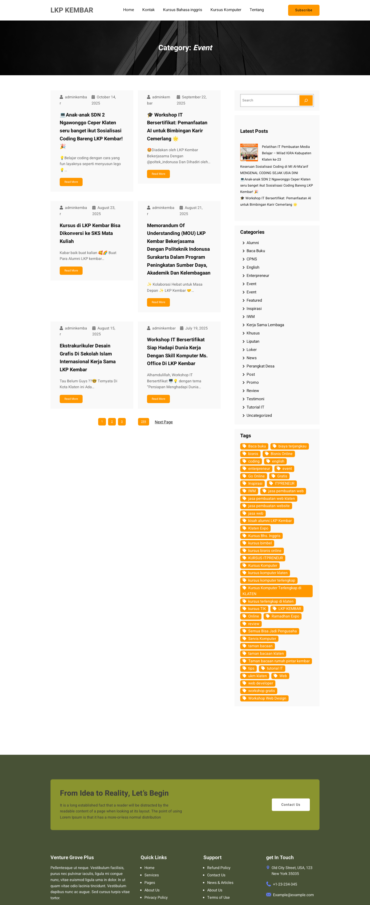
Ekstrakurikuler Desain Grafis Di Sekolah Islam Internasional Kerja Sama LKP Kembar (88, 357)
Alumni (253, 243)
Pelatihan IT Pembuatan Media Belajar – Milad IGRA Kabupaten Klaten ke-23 (286, 153)
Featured (254, 300)
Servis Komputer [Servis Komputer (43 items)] (262, 639)
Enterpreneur (258, 276)
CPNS (252, 259)
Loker (252, 350)
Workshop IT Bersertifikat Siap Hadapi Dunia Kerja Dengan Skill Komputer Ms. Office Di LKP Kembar (177, 351)
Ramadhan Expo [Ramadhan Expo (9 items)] (285, 616)
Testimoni (255, 399)
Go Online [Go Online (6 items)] (256, 476)
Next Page (164, 422)
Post (251, 374)
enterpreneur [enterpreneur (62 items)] (259, 468)
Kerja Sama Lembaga (265, 325)
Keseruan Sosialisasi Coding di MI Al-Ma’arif (274, 166)
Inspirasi (254, 309)
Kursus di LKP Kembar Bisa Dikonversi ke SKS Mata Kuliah (90, 233)
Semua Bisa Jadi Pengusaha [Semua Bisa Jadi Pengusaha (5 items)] (272, 631)
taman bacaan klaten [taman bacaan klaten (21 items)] (266, 653)
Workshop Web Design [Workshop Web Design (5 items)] (267, 698)
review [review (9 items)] (253, 624)
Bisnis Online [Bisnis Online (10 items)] (282, 454)
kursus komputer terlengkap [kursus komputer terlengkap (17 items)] (271, 580)
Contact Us (290, 879)
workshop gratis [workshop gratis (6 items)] (261, 691)
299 (143, 421)
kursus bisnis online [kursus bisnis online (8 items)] (265, 551)
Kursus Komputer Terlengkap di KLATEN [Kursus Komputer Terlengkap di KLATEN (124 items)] (272, 591)
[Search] (306, 100)
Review (253, 391)
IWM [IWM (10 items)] (252, 491)
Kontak (148, 10)
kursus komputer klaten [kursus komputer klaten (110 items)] (268, 573)
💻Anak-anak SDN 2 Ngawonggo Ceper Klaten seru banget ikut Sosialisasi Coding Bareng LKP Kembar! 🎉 (91, 130)
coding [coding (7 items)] (254, 461)
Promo (253, 382)
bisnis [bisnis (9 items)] (253, 454)
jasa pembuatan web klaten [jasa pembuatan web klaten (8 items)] (271, 498)
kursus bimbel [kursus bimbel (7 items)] (260, 543)
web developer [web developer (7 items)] (260, 683)
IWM (251, 317)
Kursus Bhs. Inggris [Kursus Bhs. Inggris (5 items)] (264, 536)
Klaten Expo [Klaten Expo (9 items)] (258, 528)
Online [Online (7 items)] (253, 616)
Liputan (253, 341)
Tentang (257, 10)
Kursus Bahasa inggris (182, 10)
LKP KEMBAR (71, 10)
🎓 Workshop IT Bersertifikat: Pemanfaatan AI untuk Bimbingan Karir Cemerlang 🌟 (177, 126)
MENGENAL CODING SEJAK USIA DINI (269, 173)
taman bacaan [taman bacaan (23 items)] (260, 646)
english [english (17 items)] (278, 461)
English (253, 267)
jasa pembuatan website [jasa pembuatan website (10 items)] (269, 506)
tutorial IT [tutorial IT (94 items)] (275, 668)
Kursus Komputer (225, 10)
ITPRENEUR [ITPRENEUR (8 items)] (284, 483)
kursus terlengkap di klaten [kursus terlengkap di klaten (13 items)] (271, 601)
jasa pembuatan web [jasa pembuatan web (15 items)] (286, 491)
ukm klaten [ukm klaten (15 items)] (257, 676)
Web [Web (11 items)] (283, 676)
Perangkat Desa (260, 366)
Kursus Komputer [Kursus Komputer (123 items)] (262, 565)
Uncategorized (259, 415)
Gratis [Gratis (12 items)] (282, 476)
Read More (71, 182)
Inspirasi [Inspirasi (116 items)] (255, 483)
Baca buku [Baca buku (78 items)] (257, 446)
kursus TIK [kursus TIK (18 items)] (257, 609)
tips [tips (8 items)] (251, 668)
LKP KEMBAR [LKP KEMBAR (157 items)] (289, 609)
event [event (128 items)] (287, 468)
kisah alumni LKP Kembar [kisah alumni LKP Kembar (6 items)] (270, 521)
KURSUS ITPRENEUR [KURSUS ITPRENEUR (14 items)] (265, 558)
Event (251, 284)
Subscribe (303, 10)
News (252, 358)
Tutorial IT (255, 407)
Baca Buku (256, 251)
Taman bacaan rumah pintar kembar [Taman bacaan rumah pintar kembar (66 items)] (279, 661)
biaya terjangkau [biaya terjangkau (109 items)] (292, 446)
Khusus (253, 333)
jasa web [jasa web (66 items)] (255, 513)
